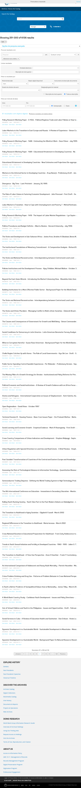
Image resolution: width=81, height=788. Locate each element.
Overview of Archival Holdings (13, 727)
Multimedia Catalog (9, 697)
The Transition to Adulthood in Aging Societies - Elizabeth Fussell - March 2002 (33, 513)
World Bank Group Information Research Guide (19, 723)
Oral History (7, 700)
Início (3, 103)
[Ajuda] (75, 106)
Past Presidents (8, 670)
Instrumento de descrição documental (65, 81)
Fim (27, 103)
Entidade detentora (25, 68)
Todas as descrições (71, 94)
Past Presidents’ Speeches (12, 674)
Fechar (78, 1)
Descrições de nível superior (52, 94)
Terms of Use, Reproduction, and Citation (17, 742)
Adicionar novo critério (11, 59)
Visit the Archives (9, 738)
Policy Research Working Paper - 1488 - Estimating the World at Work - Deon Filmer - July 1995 (39, 141)
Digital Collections (9, 693)
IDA (26, 785)
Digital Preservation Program (12, 764)
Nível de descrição (7, 81)
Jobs (46, 778)
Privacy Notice (13, 778)
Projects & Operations (10, 708)
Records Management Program (13, 761)
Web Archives (7, 712)
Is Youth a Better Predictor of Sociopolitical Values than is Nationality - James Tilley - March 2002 (40, 587)
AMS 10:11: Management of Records (15, 757)
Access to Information (37, 778)
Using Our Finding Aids (11, 731)
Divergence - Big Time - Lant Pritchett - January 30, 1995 (24, 184)
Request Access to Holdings (12, 734)
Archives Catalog (8, 689)
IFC (30, 785)
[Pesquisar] (62, 18)
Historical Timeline (9, 678)
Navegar (38, 27)
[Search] (40, 18)
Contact (51, 778)
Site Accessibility (23, 778)
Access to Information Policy (12, 753)
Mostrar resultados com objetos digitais (40, 114)
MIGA (33, 785)
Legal (5, 778)
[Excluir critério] (77, 54)
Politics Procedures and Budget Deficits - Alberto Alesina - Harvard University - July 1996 (37, 226)
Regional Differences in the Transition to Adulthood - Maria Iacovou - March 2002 (34, 523)
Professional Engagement (11, 772)
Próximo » (63, 654)
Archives (4, 9)
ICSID (38, 785)
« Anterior (18, 654)
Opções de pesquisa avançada (13, 46)
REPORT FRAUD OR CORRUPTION (22, 780)
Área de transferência (53, 26)
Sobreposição (56, 106)
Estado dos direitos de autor (10, 87)
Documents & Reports (10, 704)
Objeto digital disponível (35, 81)
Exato (66, 106)
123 (56, 654)
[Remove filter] (5, 42)
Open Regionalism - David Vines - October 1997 (20, 407)
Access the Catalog (14, 9)
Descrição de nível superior (23, 72)
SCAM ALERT (7, 780)
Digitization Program (10, 768)
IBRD (22, 785)
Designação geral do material (49, 87)
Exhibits (6, 666)
